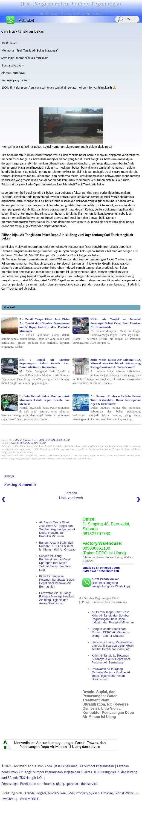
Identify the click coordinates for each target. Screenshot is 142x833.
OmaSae (107, 793)
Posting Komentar (20, 484)
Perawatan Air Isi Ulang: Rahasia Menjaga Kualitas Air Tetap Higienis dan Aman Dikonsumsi (56, 598)
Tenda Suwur (57, 793)
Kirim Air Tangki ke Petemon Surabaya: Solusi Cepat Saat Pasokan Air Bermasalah (106, 330)
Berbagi (9, 476)
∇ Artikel (26, 20)
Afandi (29, 793)
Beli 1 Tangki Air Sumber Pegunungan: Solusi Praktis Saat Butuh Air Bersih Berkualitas (35, 371)
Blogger (40, 793)
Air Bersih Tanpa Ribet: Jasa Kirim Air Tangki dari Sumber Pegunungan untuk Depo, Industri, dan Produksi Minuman (35, 332)
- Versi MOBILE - (29, 799)
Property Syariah (87, 793)
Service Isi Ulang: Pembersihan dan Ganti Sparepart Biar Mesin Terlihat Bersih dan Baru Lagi (55, 562)
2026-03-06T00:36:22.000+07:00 (28, 442)
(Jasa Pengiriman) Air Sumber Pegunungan (71, 4)
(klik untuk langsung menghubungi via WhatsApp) (110, 582)
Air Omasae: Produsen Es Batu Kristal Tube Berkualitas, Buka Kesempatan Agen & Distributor (106, 407)
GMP (70, 793)
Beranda (71, 492)
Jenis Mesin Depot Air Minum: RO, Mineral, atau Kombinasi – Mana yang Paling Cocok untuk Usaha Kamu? (106, 371)
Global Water (124, 793)
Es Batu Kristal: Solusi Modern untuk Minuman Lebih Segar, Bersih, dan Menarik (35, 407)
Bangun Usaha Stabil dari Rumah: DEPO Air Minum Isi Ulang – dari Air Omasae (57, 546)
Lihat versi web (71, 497)
